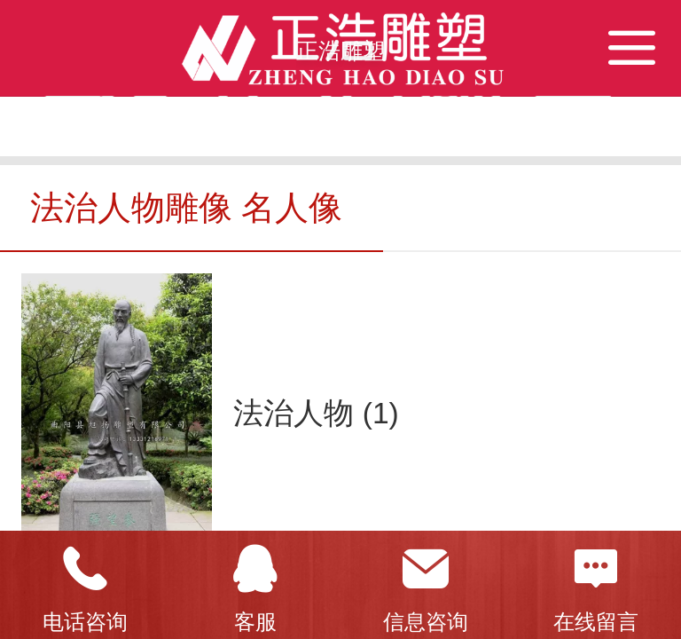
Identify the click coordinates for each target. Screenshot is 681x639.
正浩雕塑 (340, 50)
